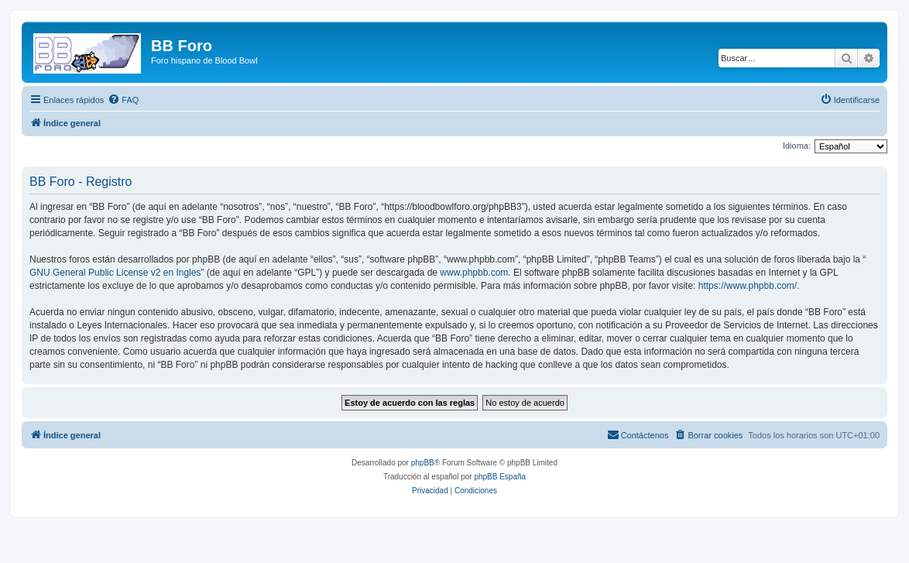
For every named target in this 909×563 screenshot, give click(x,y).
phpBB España (500, 476)
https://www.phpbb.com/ (747, 285)
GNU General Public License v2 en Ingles (115, 272)
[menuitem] (123, 100)
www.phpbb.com (474, 272)
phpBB (422, 462)
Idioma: (797, 145)
